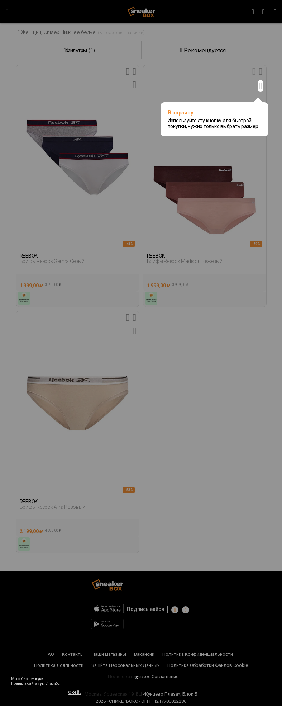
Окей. (74, 692)
